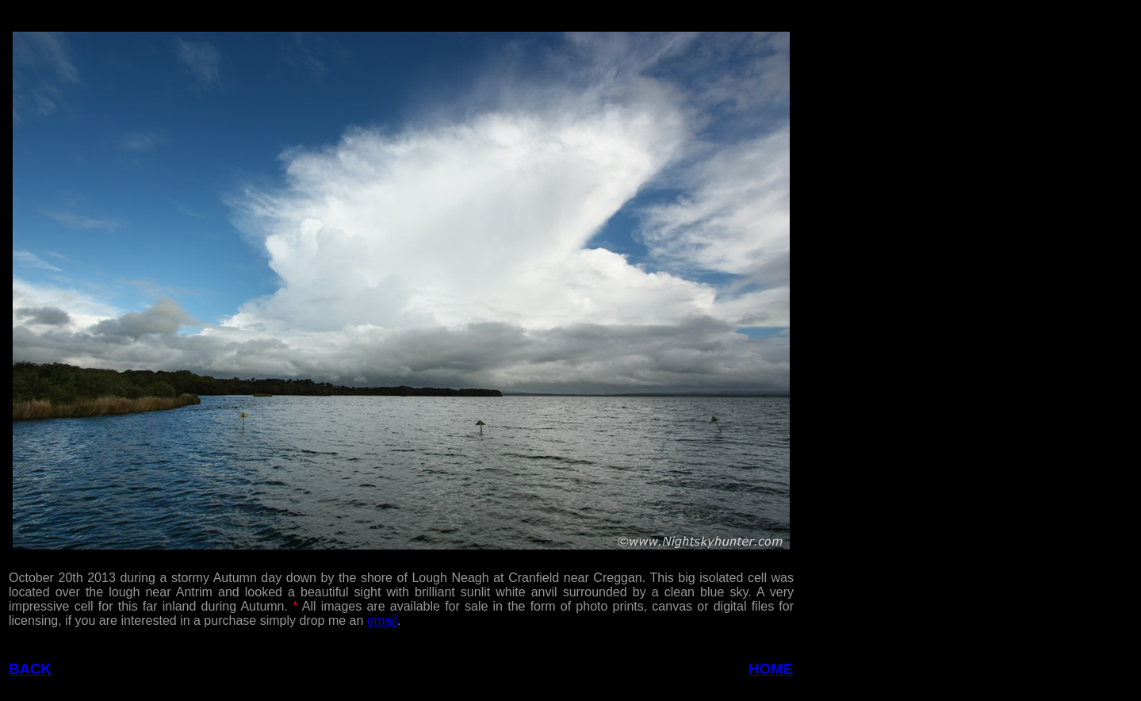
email (382, 620)
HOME (771, 669)
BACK (30, 669)
